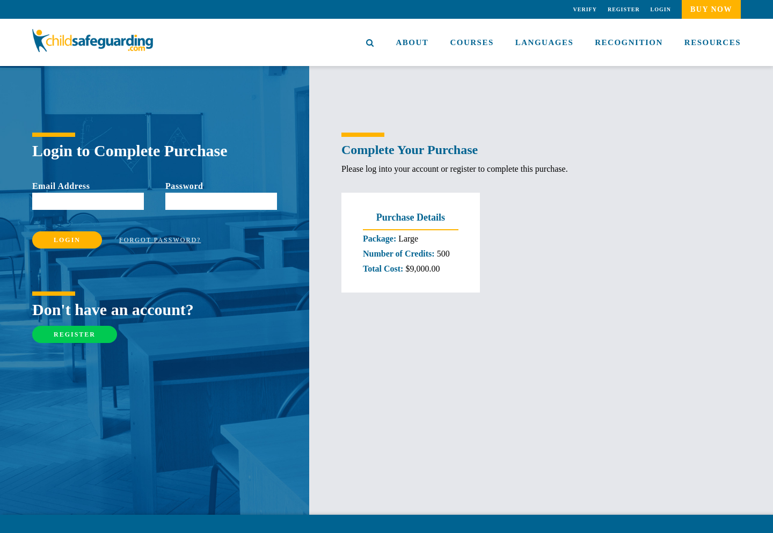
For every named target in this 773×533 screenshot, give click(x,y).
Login (661, 9)
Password (184, 186)
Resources (712, 42)
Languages (544, 42)
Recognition (629, 42)
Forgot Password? (160, 240)
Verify (585, 9)
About (412, 42)
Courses (471, 42)
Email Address (61, 186)
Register (624, 9)
